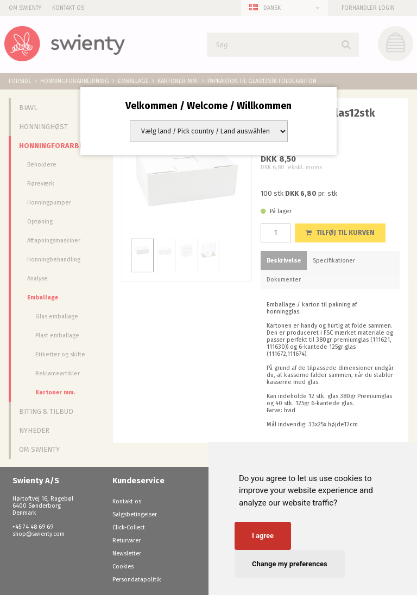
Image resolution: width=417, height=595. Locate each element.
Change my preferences (289, 564)
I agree (263, 536)
